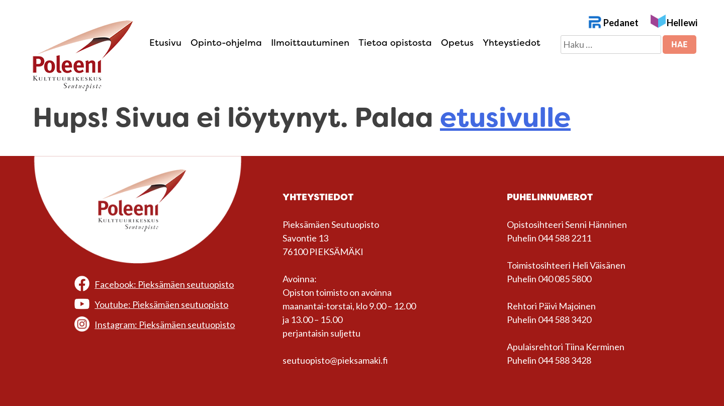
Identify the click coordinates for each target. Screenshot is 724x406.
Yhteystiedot (511, 43)
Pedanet (621, 22)
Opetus (457, 43)
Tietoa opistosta (395, 43)
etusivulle (505, 117)
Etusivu (165, 43)
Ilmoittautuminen (310, 43)
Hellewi (682, 22)
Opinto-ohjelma (226, 43)
